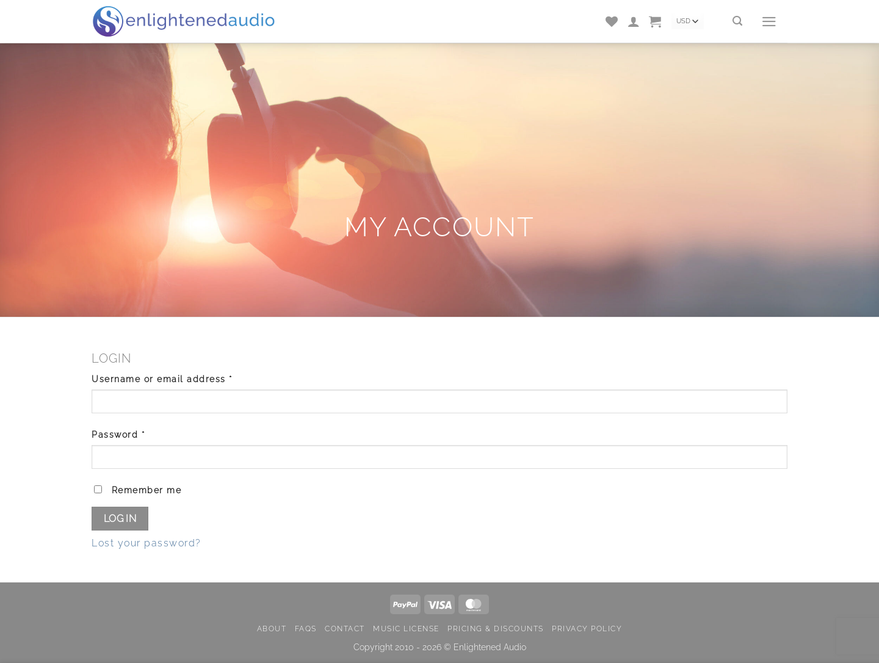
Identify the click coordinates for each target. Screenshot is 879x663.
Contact (345, 628)
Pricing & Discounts (495, 628)
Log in (120, 518)
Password (139, 433)
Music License (406, 628)
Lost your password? (146, 543)
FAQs (306, 628)
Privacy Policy (587, 628)
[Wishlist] (612, 21)
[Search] (738, 21)
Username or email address (183, 378)
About (272, 628)
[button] (655, 21)
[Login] (634, 21)
